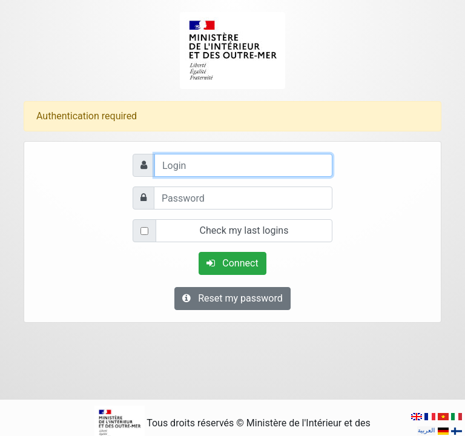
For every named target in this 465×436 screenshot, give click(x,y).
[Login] (243, 165)
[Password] (243, 198)
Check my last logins (244, 230)
